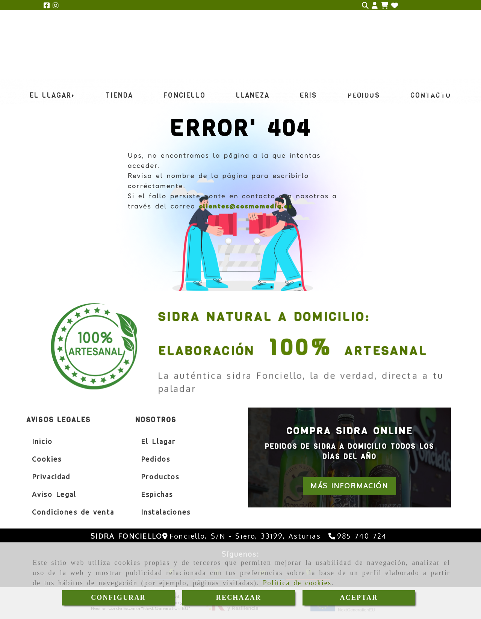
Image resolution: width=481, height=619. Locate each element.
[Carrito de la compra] (384, 5)
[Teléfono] (357, 536)
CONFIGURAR (118, 597)
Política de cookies (297, 583)
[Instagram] (56, 5)
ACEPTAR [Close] (359, 597)
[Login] (394, 5)
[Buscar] (365, 5)
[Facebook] (47, 5)
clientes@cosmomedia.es (245, 206)
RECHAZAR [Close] (238, 597)
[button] (374, 5)
